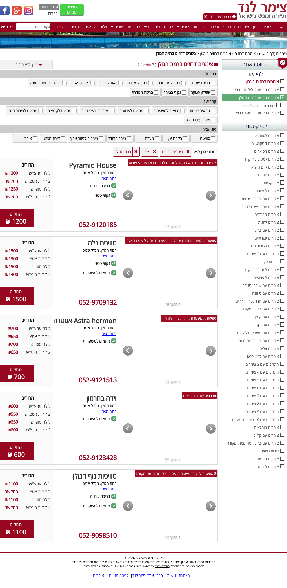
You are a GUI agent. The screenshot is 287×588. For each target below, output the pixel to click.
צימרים (281, 53)
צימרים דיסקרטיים (265, 143)
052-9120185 (98, 224)
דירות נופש (270, 451)
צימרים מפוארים (266, 151)
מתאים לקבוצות (62, 110)
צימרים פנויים (71, 9)
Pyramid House (92, 165)
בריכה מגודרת (145, 92)
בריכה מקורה (140, 83)
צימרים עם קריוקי (265, 435)
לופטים (89, 26)
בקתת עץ (178, 138)
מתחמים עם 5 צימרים (262, 380)
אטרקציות (271, 182)
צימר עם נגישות (200, 120)
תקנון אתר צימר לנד (147, 575)
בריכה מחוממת (171, 83)
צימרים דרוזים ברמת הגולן (259, 97)
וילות (103, 26)
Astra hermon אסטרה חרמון (76, 320)
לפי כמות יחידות (158, 26)
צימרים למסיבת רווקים (262, 269)
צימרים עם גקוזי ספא (263, 356)
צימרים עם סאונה (265, 293)
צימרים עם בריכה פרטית (260, 198)
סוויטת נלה (102, 242)
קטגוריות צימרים (125, 26)
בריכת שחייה (203, 83)
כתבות (52, 13)
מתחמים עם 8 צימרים (262, 403)
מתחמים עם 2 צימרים (262, 253)
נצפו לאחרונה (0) (220, 16)
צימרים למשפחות (265, 190)
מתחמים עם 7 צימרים (262, 395)
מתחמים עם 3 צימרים (262, 364)
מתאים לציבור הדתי (25, 110)
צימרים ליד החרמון (264, 466)
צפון (147, 151)
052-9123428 (98, 457)
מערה (152, 138)
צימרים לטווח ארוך (265, 135)
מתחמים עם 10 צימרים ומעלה (255, 419)
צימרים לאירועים (266, 277)
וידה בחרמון (101, 398)
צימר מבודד (120, 138)
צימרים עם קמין (267, 317)
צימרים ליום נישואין (264, 167)
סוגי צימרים (187, 26)
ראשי (281, 26)
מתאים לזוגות (203, 110)
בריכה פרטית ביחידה (48, 83)
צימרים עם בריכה (265, 230)
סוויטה (208, 138)
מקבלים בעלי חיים (98, 110)
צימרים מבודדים (266, 214)
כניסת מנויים (118, 575)
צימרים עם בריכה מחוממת (258, 340)
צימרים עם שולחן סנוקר (261, 285)
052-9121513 (98, 380)
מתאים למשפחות (169, 110)
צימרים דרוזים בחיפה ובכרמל (257, 113)
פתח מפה (109, 178)
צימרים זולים (269, 348)
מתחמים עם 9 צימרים (262, 411)
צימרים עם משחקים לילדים (258, 332)
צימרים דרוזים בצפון (215, 53)
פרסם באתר (49, 7)
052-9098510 (98, 535)
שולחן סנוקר (203, 92)
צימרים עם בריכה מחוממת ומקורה (253, 443)
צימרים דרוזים (245, 53)
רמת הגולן (123, 151)
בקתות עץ (271, 261)
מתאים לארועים (134, 110)
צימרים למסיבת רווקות (262, 159)
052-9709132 (98, 302)
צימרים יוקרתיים (266, 238)
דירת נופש (55, 138)
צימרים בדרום (213, 26)
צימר (31, 138)
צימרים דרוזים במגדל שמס (259, 105)
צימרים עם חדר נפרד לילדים (257, 301)
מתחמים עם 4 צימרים (262, 372)
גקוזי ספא (85, 83)
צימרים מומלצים (266, 427)
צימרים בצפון (263, 26)
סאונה (115, 83)
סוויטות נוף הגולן (94, 475)
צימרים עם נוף (268, 324)
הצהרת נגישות (178, 575)
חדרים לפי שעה (68, 26)
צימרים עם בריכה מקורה (260, 309)
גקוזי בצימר (175, 92)
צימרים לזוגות (268, 222)
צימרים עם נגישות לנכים (260, 206)
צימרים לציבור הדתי (263, 246)
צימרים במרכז (238, 26)
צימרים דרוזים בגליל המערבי (257, 89)
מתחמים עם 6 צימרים (262, 388)
